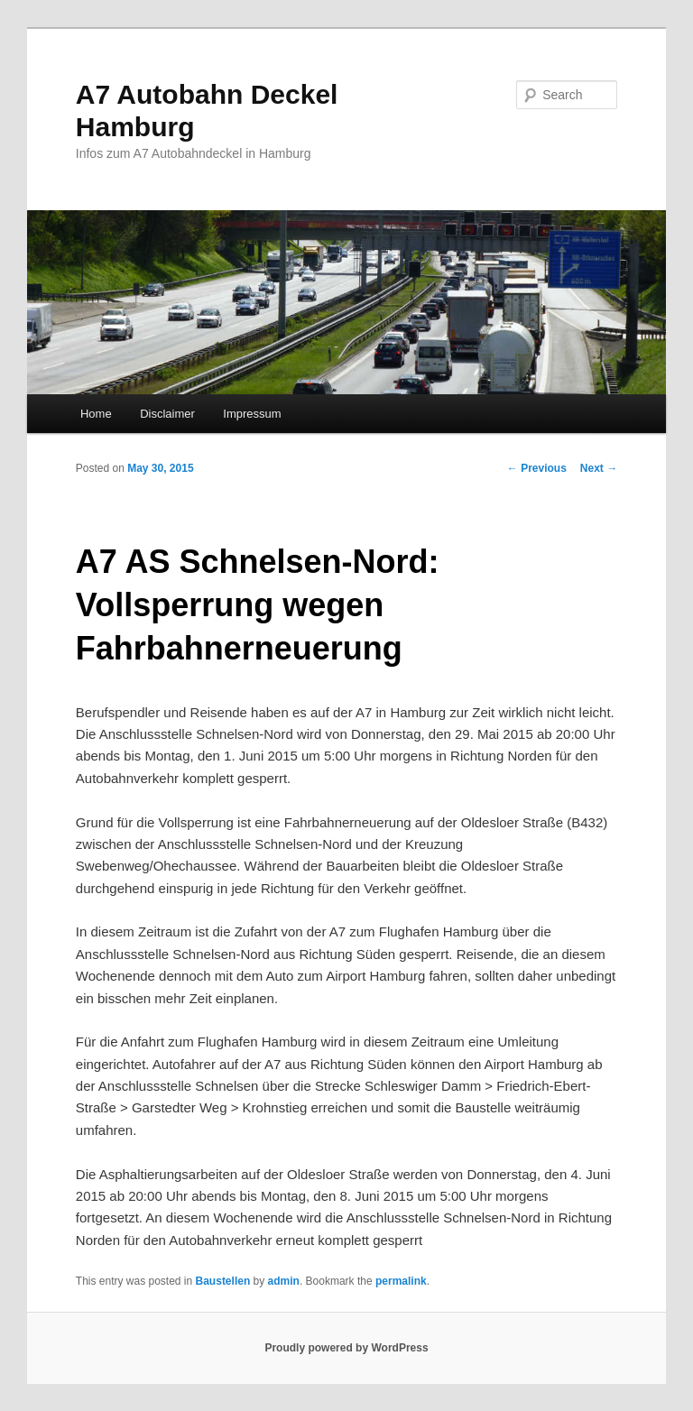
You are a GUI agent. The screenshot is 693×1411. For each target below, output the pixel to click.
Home (96, 413)
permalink (401, 1281)
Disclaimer (167, 413)
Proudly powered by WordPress (346, 1348)
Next (598, 468)
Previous (537, 468)
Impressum (252, 413)
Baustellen (223, 1281)
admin (284, 1281)
